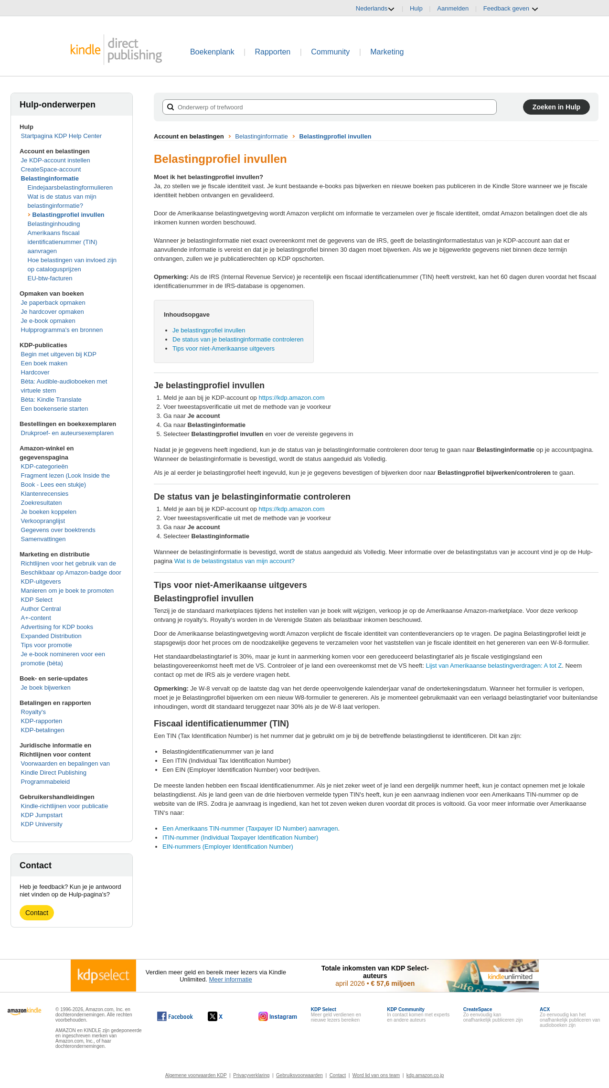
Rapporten (273, 52)
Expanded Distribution (51, 636)
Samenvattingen (43, 539)
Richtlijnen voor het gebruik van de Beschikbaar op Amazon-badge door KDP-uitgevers (71, 572)
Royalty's (33, 711)
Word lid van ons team (376, 1075)
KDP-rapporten (42, 721)
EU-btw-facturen (50, 278)
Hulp (416, 8)
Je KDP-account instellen (55, 160)
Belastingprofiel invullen (68, 214)
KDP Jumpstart (42, 815)
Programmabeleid (45, 781)
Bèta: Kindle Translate (51, 399)
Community (330, 52)
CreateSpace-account (51, 169)
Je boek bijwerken (46, 687)
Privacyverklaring (251, 1075)
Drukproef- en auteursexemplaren (67, 433)
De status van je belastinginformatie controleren (238, 339)
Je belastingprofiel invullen (208, 330)
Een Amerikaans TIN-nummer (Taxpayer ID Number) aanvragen (250, 828)
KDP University (42, 824)
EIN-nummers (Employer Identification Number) (227, 846)
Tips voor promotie (46, 645)
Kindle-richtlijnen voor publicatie (64, 806)
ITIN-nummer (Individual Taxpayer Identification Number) (240, 837)
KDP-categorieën (44, 466)
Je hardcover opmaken (52, 311)
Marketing (387, 52)
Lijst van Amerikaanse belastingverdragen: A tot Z (494, 665)
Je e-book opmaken (48, 320)
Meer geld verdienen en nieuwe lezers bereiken (336, 1015)
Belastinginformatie (50, 178)
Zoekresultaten (41, 502)
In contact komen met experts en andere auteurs (418, 1015)
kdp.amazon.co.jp (425, 1075)
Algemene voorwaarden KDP (196, 1075)
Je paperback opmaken (53, 302)
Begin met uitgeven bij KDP (58, 354)
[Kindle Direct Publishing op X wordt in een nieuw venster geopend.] (225, 1016)
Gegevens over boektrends (58, 529)
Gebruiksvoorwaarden (299, 1075)
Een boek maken (44, 363)
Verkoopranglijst (43, 520)
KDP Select (37, 599)
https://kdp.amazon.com (291, 397)
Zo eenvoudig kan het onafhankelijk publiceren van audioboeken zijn (570, 1017)
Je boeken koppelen (48, 511)
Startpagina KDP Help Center (61, 135)
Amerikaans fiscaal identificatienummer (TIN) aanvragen (62, 242)
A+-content (36, 617)
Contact (36, 913)
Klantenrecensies (45, 493)
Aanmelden (453, 8)
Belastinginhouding (54, 223)
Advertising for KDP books (57, 626)
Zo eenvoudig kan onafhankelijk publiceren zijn (493, 1015)
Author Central (41, 608)
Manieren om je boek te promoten (67, 590)
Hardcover (35, 372)
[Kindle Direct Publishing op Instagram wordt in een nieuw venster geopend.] (278, 1016)
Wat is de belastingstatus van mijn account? (234, 561)
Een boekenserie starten (54, 408)
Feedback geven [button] (511, 8)
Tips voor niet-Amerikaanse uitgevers (223, 348)
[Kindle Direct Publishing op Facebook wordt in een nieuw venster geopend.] (175, 1016)
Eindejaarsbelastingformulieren (70, 187)
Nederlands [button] (375, 8)
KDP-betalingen (42, 730)
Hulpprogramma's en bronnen (62, 329)
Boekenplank (212, 52)
